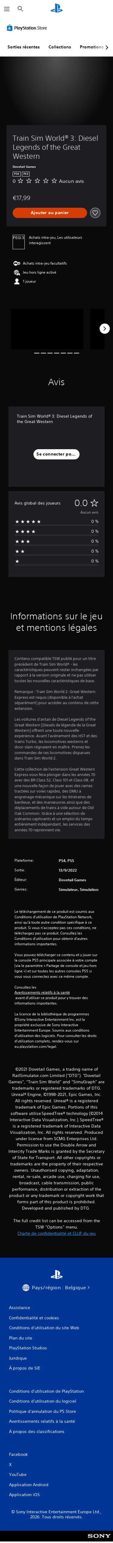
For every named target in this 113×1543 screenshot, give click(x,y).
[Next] (104, 329)
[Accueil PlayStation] (56, 9)
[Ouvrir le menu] (7, 9)
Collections (60, 47)
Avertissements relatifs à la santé (42, 992)
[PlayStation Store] (28, 27)
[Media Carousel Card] (47, 328)
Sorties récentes (24, 47)
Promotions (92, 47)
